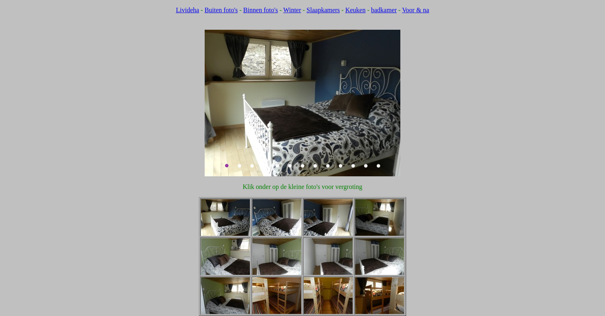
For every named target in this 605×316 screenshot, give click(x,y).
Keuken (355, 10)
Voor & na (415, 10)
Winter (292, 10)
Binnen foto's (260, 10)
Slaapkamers (323, 10)
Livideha (187, 10)
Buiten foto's (221, 10)
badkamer (384, 10)
